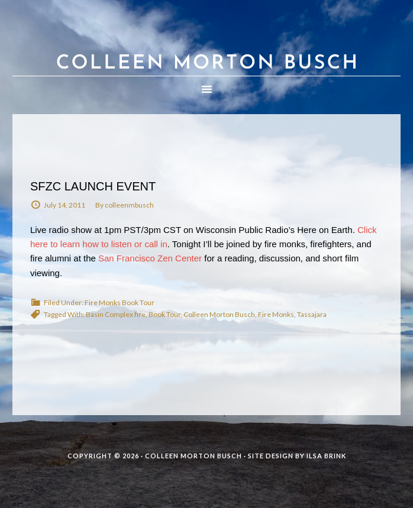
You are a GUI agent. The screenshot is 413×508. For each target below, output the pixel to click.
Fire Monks (276, 314)
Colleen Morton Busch (206, 50)
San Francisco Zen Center (150, 258)
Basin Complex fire (116, 314)
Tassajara (312, 314)
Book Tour (164, 314)
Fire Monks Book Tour (119, 302)
